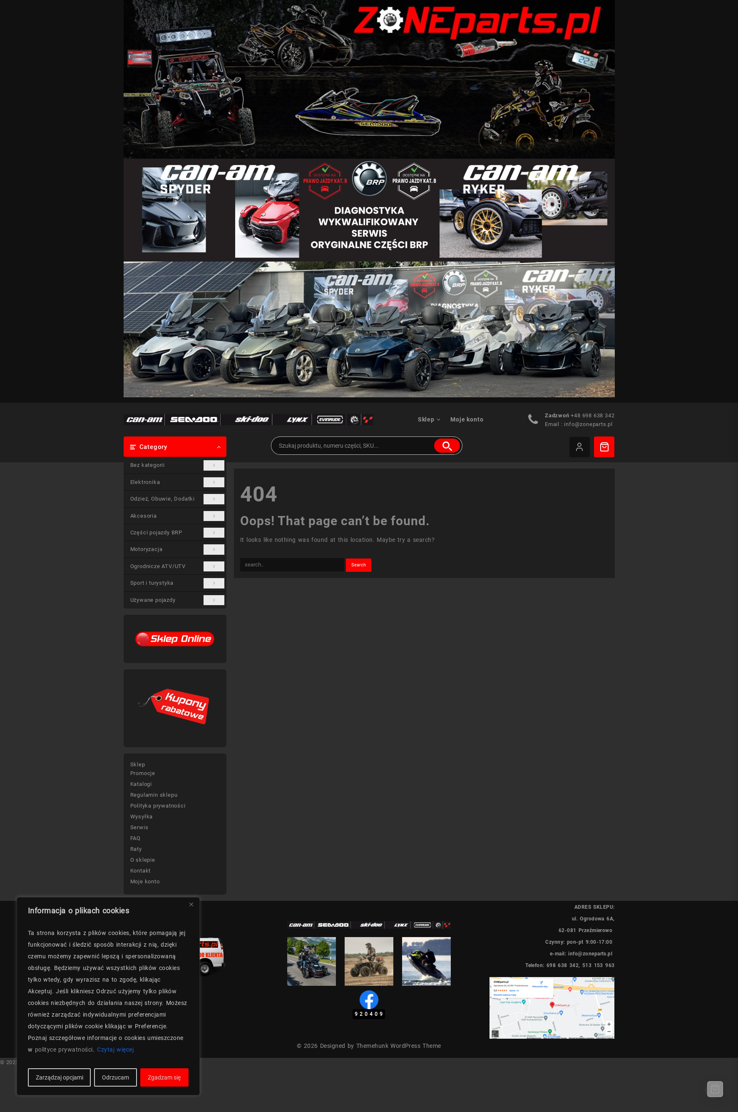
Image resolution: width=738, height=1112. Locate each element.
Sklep (137, 764)
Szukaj (447, 446)
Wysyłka (141, 816)
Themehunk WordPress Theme (398, 1045)
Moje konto (145, 881)
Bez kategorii (177, 465)
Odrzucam (115, 1077)
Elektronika (177, 482)
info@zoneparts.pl (588, 424)
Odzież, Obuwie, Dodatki (177, 499)
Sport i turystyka (177, 583)
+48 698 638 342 (592, 415)
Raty (136, 849)
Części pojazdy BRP (177, 533)
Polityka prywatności (158, 806)
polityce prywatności (64, 1049)
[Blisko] (191, 904)
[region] (108, 996)
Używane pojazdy (177, 600)
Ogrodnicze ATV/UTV (177, 566)
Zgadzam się (164, 1077)
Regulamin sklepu (154, 795)
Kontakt (140, 871)
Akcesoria (177, 516)
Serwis (139, 827)
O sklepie (142, 860)
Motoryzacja (177, 549)
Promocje (142, 773)
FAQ (135, 838)
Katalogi (141, 784)
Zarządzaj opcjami (59, 1077)
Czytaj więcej (115, 1049)
